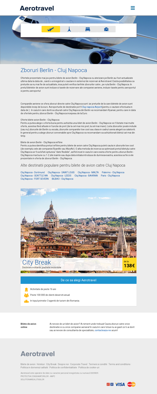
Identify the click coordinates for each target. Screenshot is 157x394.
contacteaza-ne (103, 330)
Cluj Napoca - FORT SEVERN (35, 179)
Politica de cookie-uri (88, 367)
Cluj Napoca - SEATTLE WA (34, 175)
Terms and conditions (119, 364)
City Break (51, 364)
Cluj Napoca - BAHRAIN (86, 175)
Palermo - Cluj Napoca (113, 172)
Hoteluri (41, 364)
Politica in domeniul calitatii (34, 367)
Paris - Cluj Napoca (110, 175)
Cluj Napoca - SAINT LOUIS (61, 172)
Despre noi (63, 364)
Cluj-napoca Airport (92, 107)
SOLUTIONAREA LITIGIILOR (32, 379)
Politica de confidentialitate (63, 367)
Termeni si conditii (98, 364)
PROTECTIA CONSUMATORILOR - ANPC (38, 376)
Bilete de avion (28, 364)
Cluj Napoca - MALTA (88, 172)
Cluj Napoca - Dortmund (33, 172)
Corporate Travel (78, 364)
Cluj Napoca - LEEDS (61, 175)
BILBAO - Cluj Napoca (62, 179)
